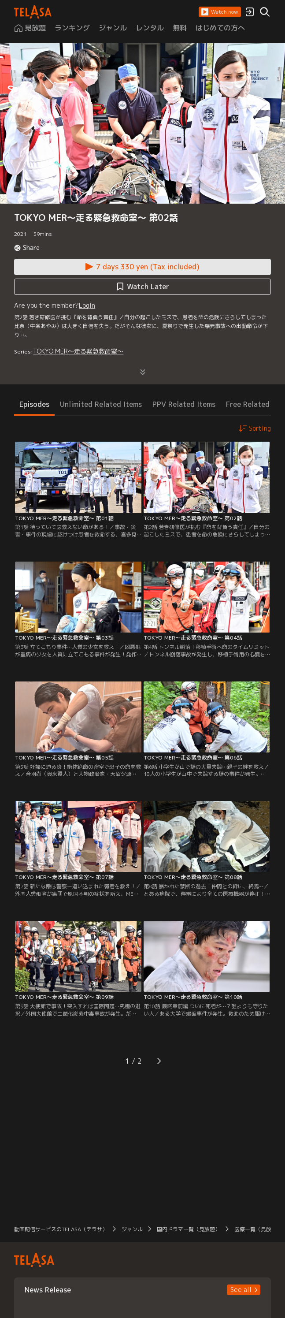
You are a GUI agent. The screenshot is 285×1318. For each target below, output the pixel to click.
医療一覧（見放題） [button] (258, 1229)
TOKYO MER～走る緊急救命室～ (78, 351)
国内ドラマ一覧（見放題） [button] (188, 1229)
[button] (220, 12)
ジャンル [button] (132, 1229)
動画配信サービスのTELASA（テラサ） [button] (60, 1229)
